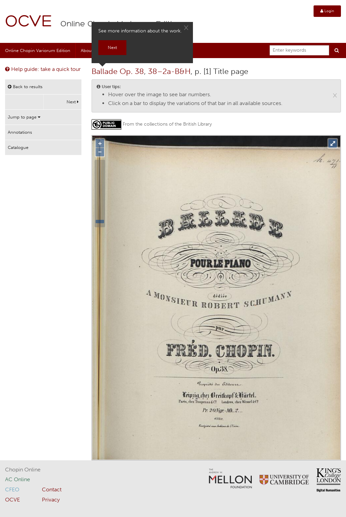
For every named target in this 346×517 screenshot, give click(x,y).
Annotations (20, 132)
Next (73, 101)
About (87, 50)
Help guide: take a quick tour (43, 69)
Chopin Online (23, 469)
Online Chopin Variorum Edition (37, 50)
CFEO (12, 489)
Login (327, 11)
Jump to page (24, 117)
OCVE (28, 22)
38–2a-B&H (169, 71)
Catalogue (18, 147)
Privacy (51, 499)
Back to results (25, 86)
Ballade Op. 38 (118, 71)
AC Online (17, 479)
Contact (51, 489)
